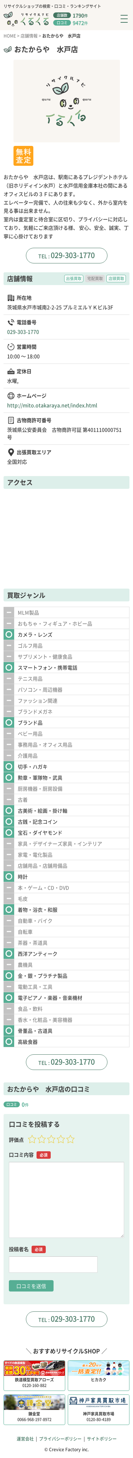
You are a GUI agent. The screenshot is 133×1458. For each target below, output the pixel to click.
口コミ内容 (30, 1154)
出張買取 (74, 278)
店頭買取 (116, 278)
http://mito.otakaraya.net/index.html (52, 405)
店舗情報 (29, 36)
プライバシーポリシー (60, 1439)
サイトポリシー (102, 1439)
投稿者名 (27, 1249)
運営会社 (25, 1439)
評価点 (16, 1139)
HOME (10, 36)
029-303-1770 (73, 255)
